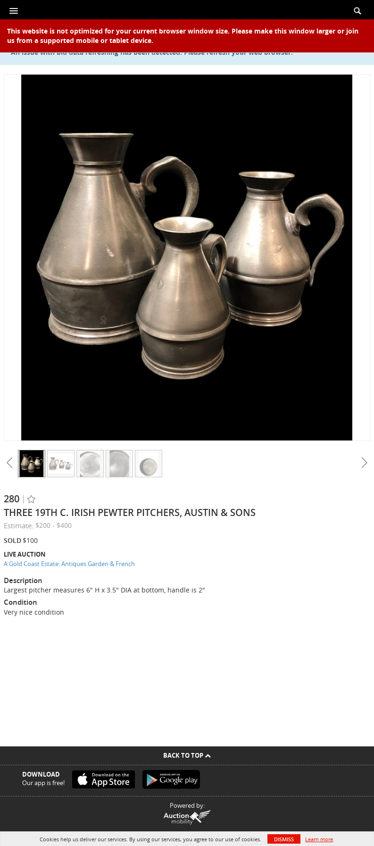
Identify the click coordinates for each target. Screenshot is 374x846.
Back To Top (187, 755)
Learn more (319, 839)
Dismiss (284, 839)
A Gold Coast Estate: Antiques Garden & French (69, 563)
